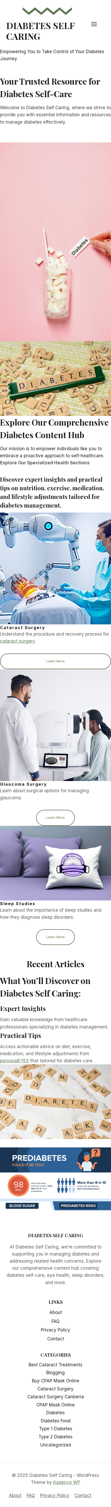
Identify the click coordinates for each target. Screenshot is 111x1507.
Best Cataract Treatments (55, 1364)
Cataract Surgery (55, 1389)
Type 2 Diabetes (55, 1436)
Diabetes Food (55, 1420)
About (55, 1312)
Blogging (55, 1372)
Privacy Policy (55, 1330)
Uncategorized (55, 1445)
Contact (55, 1338)
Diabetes (55, 1412)
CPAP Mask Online (55, 1404)
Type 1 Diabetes (55, 1428)
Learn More (55, 661)
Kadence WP (66, 1482)
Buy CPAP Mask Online (55, 1380)
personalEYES (14, 1060)
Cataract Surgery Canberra (55, 1396)
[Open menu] (97, 24)
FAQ (55, 1321)
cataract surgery (17, 641)
